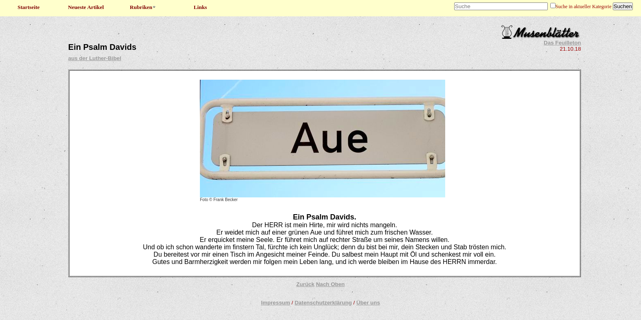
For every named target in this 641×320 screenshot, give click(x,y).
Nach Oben (330, 284)
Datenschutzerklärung (323, 303)
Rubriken (143, 7)
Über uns (368, 303)
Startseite (29, 7)
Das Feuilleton (562, 43)
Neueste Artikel (86, 7)
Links (200, 7)
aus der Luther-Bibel (94, 58)
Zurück (305, 284)
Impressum (275, 303)
